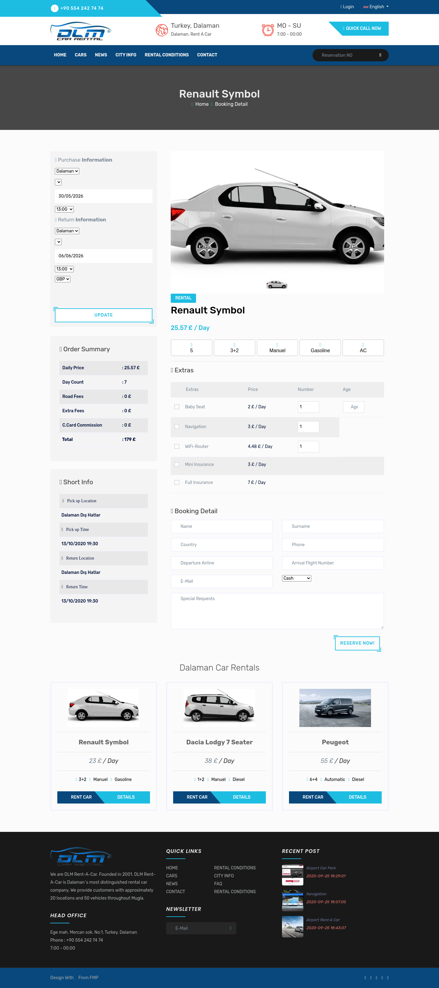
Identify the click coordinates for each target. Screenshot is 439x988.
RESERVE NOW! (357, 643)
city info (126, 55)
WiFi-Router (191, 446)
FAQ (218, 883)
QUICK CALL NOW (362, 28)
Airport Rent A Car (323, 920)
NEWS (172, 883)
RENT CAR (81, 797)
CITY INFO (224, 876)
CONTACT (175, 891)
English (374, 6)
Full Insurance (193, 482)
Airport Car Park (321, 868)
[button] (187, 222)
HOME (172, 868)
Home (202, 104)
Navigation (190, 426)
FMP (94, 977)
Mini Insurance (194, 464)
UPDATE (104, 315)
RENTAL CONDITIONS (235, 868)
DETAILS (126, 797)
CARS (171, 876)
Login (348, 6)
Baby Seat (189, 407)
